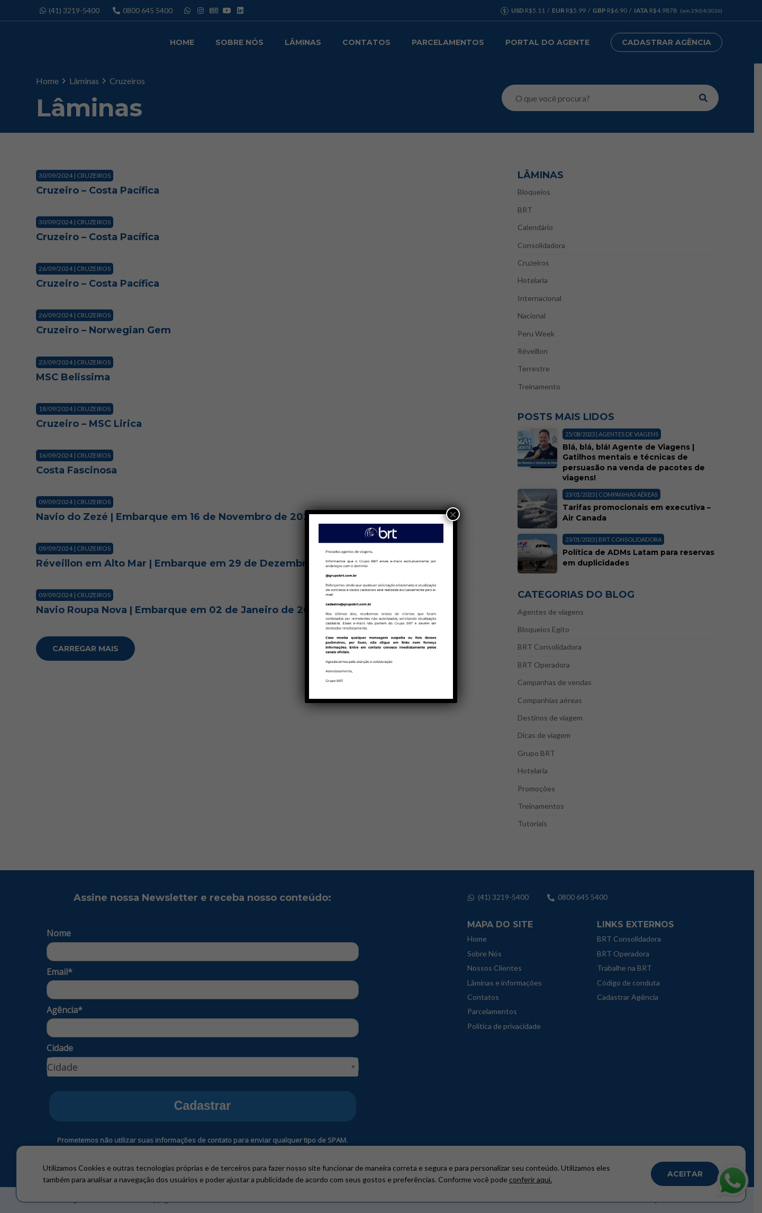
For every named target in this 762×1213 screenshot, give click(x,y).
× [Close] (453, 514)
